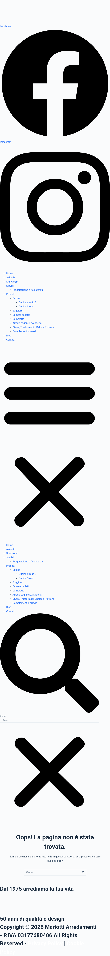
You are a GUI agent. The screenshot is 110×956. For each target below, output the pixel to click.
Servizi (10, 285)
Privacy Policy (45, 943)
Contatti (10, 339)
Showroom (12, 281)
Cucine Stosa (26, 306)
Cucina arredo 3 (27, 302)
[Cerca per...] (52, 872)
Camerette (18, 318)
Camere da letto (21, 314)
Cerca (3, 716)
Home (9, 273)
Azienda (10, 277)
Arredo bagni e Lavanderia (27, 323)
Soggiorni (18, 310)
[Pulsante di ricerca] (83, 872)
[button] (49, 442)
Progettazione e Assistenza (28, 289)
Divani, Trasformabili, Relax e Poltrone (33, 327)
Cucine (16, 298)
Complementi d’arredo (25, 331)
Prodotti (10, 294)
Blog (8, 335)
